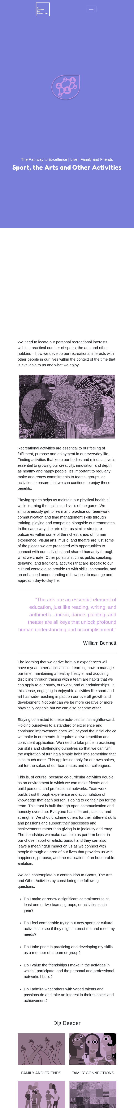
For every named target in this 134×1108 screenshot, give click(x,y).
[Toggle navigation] (91, 9)
